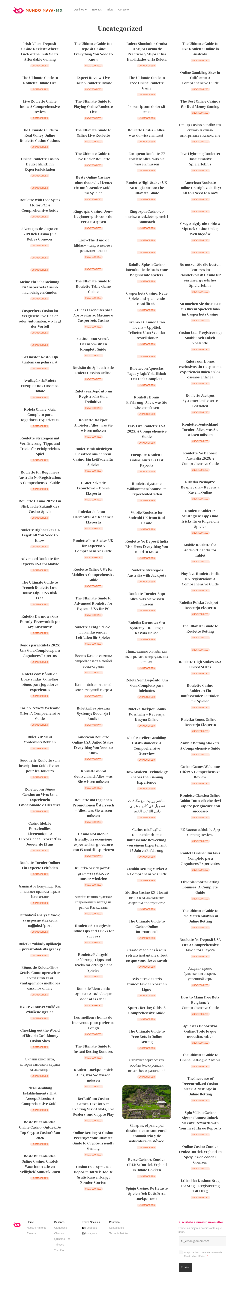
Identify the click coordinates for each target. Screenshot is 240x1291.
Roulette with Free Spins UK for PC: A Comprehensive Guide (40, 205)
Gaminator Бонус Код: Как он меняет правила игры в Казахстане (40, 891)
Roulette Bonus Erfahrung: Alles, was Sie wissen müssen (146, 402)
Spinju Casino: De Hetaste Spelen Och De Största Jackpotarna (147, 1193)
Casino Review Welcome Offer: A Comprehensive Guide (40, 713)
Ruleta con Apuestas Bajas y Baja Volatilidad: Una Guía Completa (147, 373)
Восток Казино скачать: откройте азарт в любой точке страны (93, 661)
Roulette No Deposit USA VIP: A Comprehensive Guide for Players (200, 945)
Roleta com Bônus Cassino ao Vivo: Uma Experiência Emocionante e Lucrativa (40, 797)
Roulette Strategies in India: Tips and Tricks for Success (93, 931)
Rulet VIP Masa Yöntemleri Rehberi (40, 739)
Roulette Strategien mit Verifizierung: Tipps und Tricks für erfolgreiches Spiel (40, 446)
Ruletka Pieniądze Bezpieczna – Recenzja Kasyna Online (200, 487)
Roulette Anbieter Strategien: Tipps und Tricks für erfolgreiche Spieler (200, 518)
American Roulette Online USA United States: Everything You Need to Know (93, 744)
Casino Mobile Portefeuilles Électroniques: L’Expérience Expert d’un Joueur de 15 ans (40, 834)
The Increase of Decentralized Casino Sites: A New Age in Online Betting (200, 1086)
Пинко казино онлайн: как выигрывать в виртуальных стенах (146, 656)
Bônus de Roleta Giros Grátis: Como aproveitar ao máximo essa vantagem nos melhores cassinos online (40, 978)
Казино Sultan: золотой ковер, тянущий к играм (93, 687)
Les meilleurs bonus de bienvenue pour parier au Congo (93, 1022)
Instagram (89, 1233)
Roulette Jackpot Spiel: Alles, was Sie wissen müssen (93, 1075)
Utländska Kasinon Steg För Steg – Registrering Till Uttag (200, 1186)
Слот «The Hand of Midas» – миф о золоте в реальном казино (93, 245)
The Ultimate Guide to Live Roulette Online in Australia (200, 49)
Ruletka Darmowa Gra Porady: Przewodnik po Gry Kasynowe (40, 621)
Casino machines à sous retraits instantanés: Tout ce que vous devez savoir (147, 955)
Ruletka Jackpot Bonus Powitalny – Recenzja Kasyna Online (147, 714)
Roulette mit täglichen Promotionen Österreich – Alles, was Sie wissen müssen (93, 807)
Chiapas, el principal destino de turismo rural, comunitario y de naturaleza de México (146, 1133)
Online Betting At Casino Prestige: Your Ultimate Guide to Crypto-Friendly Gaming (93, 1140)
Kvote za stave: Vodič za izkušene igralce (40, 1009)
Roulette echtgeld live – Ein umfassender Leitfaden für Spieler (93, 632)
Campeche (60, 1227)
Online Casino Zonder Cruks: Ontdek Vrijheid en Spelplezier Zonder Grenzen (200, 1154)
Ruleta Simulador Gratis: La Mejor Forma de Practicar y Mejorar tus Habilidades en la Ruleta (147, 51)
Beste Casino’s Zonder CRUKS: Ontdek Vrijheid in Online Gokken (147, 1165)
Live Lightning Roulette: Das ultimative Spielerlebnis (200, 159)
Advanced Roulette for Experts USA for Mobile (40, 561)
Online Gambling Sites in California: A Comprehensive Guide (200, 78)
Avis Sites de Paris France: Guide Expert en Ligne (147, 984)
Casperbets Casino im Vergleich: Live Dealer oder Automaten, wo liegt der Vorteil (40, 318)
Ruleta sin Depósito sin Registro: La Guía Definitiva (93, 396)
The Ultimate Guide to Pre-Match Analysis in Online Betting (200, 916)
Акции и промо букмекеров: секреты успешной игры (200, 973)
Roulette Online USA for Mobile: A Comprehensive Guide (93, 574)
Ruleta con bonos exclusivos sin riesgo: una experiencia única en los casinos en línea (200, 369)
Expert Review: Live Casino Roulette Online (93, 80)
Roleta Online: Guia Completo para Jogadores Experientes (39, 414)
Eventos (97, 9)
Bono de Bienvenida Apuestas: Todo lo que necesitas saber (93, 994)
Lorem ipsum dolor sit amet (146, 109)
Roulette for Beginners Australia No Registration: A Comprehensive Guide (40, 477)
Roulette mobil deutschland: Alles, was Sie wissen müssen (93, 776)
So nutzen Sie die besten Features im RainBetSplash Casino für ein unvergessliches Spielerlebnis (200, 275)
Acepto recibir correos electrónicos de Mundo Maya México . (203, 1254)
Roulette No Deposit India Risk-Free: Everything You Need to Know (146, 546)
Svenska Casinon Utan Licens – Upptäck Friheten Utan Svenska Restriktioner (146, 329)
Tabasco (59, 1244)
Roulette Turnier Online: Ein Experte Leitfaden (40, 865)
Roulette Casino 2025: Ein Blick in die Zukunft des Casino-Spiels (40, 506)
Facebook (89, 1227)
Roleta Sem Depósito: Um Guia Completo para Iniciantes (147, 685)
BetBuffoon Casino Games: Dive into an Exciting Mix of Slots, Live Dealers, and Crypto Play (93, 1106)
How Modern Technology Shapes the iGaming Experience (147, 777)
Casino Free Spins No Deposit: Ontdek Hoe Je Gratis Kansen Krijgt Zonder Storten (93, 1174)
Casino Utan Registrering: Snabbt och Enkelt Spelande (200, 338)
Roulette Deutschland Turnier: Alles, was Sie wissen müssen (200, 429)
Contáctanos (116, 1227)
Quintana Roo (62, 1238)
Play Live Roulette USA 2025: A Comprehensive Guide (147, 431)
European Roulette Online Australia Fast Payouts (147, 460)
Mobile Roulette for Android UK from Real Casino (146, 518)
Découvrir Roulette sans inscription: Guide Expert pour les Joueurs (40, 766)
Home (30, 1222)
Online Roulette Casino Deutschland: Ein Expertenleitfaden (40, 164)
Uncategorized (40, 66)
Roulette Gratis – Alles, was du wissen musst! (147, 132)
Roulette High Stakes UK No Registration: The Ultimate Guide (146, 188)
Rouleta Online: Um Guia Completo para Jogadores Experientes (200, 858)
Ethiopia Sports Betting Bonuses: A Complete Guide (200, 887)
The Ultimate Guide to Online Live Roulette (93, 132)
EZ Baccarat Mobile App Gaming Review (200, 832)
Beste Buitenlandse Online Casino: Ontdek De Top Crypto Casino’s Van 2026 (40, 1129)
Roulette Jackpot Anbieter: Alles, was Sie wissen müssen (93, 425)
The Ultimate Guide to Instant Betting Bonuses (93, 1049)
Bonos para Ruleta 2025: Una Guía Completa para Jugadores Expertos (40, 650)
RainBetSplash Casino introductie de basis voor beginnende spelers (147, 270)
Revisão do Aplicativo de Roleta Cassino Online (93, 370)
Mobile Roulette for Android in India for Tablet (200, 550)
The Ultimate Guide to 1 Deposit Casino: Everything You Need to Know (93, 51)
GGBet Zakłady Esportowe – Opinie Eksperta (93, 488)
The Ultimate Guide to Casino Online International (147, 926)
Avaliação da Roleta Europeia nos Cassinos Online (39, 386)
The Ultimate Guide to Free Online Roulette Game (147, 83)
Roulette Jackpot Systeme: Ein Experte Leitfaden (200, 401)
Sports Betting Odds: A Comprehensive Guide (147, 1010)
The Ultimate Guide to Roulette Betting (200, 628)
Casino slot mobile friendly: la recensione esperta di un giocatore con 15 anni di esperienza (93, 841)
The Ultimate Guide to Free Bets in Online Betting (147, 1036)
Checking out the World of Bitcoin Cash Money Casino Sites (40, 1035)
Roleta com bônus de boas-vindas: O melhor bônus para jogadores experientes (40, 681)
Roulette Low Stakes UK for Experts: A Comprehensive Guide (93, 546)
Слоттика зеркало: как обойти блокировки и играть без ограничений (147, 1065)
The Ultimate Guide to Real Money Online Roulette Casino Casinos (40, 135)
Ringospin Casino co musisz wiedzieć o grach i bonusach (146, 216)
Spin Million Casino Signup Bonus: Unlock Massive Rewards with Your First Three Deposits (200, 1120)
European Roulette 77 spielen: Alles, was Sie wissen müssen (147, 159)
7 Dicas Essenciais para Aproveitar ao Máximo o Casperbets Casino (93, 315)
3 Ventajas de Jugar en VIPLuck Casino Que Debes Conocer (39, 234)
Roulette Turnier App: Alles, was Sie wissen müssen (147, 599)
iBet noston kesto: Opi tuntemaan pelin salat (40, 359)
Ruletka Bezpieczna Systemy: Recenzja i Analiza (93, 713)
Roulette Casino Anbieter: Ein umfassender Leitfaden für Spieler (200, 693)
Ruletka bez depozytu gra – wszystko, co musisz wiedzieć (93, 873)
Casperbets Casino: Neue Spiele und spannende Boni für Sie (147, 298)
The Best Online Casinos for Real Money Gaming (200, 104)
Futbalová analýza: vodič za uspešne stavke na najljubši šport (40, 920)
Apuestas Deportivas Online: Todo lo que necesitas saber (200, 1031)
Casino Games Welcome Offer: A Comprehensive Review (200, 772)
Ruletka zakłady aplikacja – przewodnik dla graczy (40, 946)
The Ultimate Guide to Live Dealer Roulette (93, 156)
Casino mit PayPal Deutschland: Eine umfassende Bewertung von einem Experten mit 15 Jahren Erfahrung (147, 840)
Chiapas (59, 1233)
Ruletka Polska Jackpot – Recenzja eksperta (200, 605)
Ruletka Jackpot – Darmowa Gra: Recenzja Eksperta (93, 517)
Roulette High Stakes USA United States (200, 664)
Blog (109, 9)
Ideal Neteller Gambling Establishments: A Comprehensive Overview (146, 745)
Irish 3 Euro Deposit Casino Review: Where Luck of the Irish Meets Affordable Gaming (40, 51)
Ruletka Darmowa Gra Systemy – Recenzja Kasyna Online (146, 628)
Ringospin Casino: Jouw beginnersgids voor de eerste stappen (93, 216)
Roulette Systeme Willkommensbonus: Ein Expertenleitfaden (146, 489)
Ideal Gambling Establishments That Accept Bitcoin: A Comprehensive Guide (39, 1095)
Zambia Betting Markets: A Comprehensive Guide (200, 745)
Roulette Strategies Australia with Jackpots (147, 572)
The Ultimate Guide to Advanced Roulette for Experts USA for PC (93, 603)
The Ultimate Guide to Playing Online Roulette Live (93, 106)
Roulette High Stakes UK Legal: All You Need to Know (40, 535)
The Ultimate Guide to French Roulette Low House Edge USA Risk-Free (40, 590)
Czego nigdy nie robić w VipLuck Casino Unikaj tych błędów (200, 229)
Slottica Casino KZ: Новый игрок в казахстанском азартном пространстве (146, 897)
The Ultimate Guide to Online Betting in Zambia (200, 1057)
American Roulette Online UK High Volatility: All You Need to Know (200, 188)
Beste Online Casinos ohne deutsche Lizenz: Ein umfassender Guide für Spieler (93, 185)
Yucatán (59, 1250)
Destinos (80, 9)
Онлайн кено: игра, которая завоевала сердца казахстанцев (40, 1064)
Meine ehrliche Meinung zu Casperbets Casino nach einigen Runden (39, 287)
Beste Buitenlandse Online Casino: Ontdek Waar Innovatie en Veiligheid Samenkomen (40, 1163)
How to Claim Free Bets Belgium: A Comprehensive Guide (200, 1002)
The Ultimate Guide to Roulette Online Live (40, 80)
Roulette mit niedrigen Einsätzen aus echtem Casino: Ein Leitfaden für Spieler (93, 456)
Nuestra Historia (36, 1227)
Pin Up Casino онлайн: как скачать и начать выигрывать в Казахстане (200, 130)
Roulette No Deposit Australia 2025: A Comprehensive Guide (200, 458)
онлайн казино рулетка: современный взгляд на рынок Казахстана (93, 902)
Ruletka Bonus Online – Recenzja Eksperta (200, 722)
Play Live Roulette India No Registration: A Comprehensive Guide (200, 579)
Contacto (123, 9)
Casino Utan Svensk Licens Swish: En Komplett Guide (93, 344)
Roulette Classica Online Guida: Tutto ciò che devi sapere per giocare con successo (200, 803)
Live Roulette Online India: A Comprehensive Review (40, 106)
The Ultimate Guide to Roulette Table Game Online (93, 286)
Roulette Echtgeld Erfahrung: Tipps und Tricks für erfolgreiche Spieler (93, 962)
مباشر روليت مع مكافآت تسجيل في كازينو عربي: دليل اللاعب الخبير (147, 806)
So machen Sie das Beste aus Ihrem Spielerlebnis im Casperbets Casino (200, 309)
